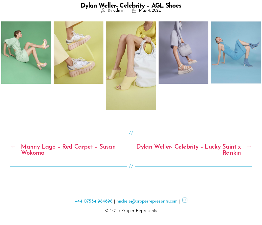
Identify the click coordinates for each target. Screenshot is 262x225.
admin (118, 11)
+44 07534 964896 (94, 201)
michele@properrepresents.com (147, 201)
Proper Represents (139, 210)
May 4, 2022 (150, 11)
